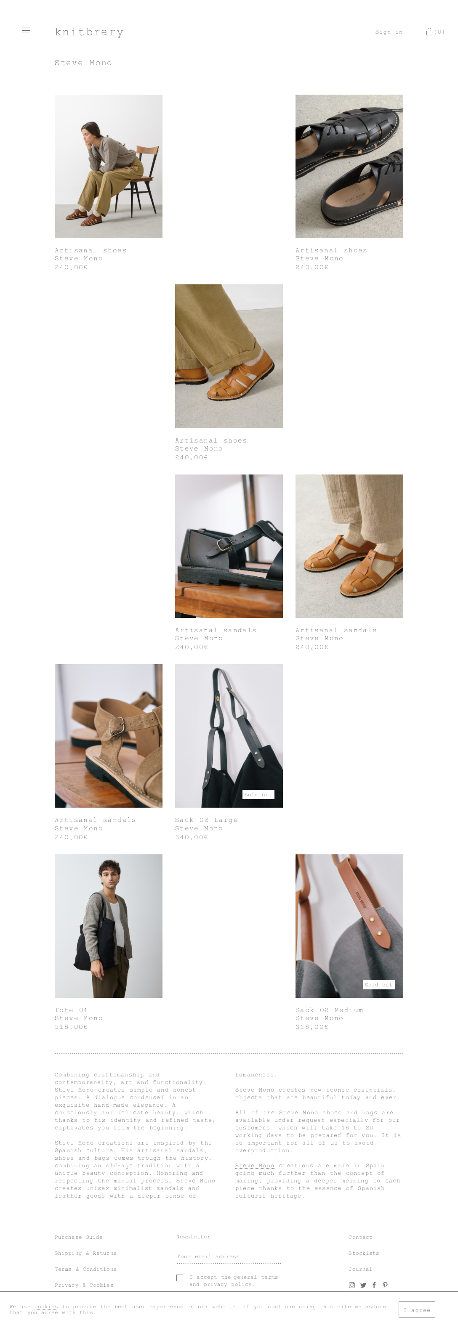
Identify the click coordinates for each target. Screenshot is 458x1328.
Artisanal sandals (216, 630)
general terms (256, 1277)
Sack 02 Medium (330, 1010)
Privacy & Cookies (84, 1285)
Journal (361, 1269)
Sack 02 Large (206, 819)
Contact (361, 1237)
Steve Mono (254, 1165)
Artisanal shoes (91, 250)
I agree (417, 1310)
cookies (47, 1306)
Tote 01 (72, 1010)
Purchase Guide (79, 1237)
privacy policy (228, 1284)
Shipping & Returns (86, 1253)
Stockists (364, 1253)
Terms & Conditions (86, 1269)
